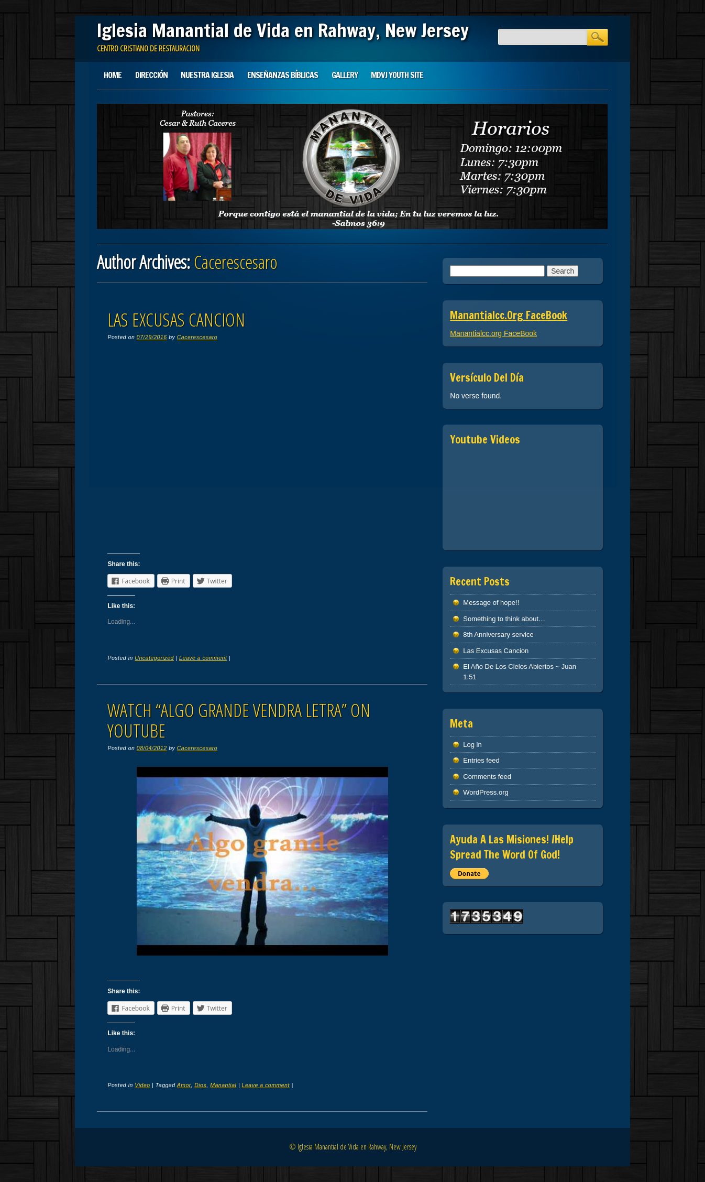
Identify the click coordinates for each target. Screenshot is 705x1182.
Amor (184, 1085)
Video (142, 1085)
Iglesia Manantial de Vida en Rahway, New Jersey (283, 30)
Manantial (223, 1085)
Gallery (345, 75)
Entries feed (481, 760)
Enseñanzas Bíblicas (282, 75)
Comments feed (487, 776)
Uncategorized (154, 658)
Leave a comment (203, 658)
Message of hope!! (491, 602)
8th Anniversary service (498, 634)
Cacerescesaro (236, 262)
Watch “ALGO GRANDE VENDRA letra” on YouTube (238, 720)
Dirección (151, 75)
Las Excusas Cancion (176, 319)
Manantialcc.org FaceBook (508, 315)
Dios (200, 1085)
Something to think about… (504, 619)
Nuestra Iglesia (207, 75)
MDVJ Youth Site (397, 75)
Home (113, 75)
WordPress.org (485, 792)
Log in (472, 745)
